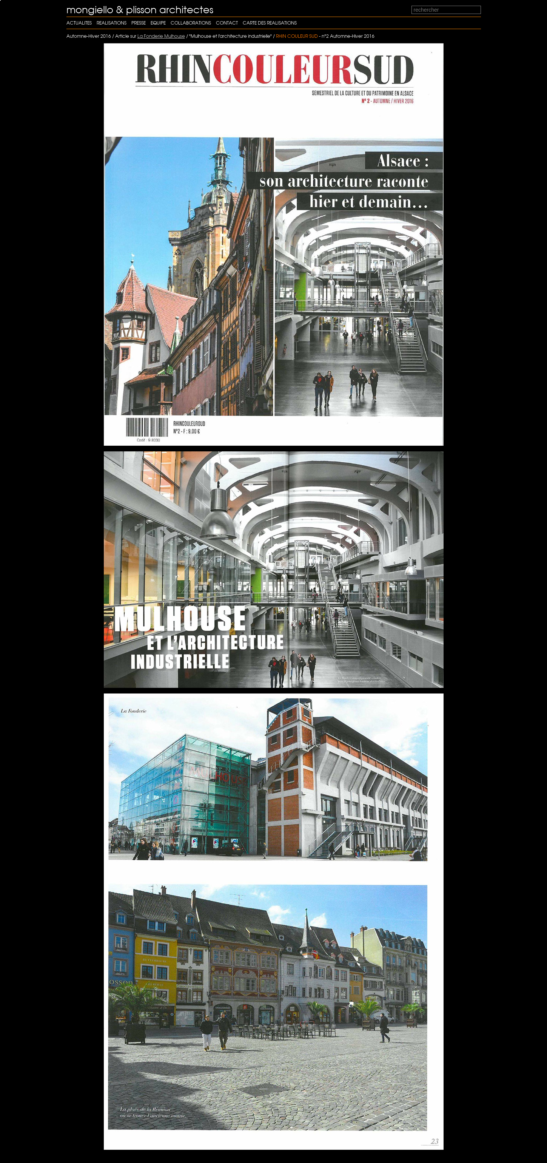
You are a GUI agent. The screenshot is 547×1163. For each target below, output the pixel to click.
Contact (227, 23)
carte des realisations (270, 23)
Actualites (79, 23)
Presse (138, 23)
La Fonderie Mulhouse (161, 36)
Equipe (158, 23)
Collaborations (191, 23)
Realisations (111, 23)
